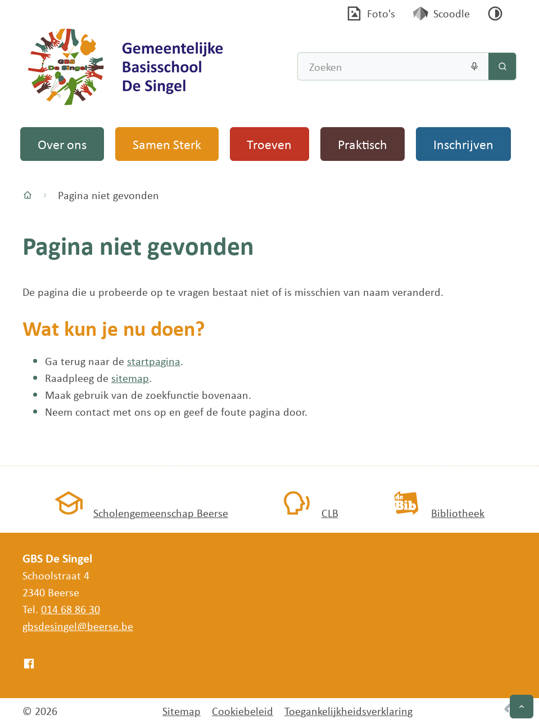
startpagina (153, 360)
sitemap (130, 377)
